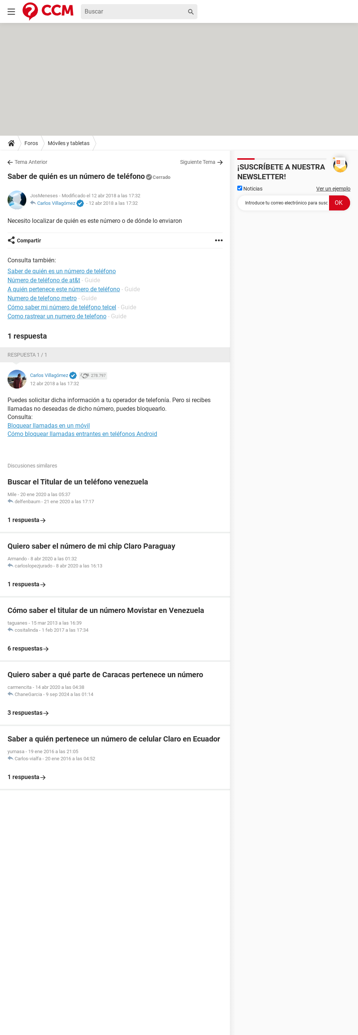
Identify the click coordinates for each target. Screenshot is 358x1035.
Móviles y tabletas (69, 143)
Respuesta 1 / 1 (27, 355)
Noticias (249, 189)
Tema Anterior (31, 162)
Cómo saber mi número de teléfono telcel (62, 307)
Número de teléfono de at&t (44, 280)
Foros (31, 143)
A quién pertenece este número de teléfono (64, 289)
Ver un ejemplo (333, 189)
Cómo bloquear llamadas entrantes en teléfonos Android (82, 433)
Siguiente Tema (197, 162)
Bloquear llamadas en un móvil (49, 425)
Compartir (29, 241)
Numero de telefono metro (42, 298)
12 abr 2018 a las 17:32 (113, 203)
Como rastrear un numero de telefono (57, 316)
